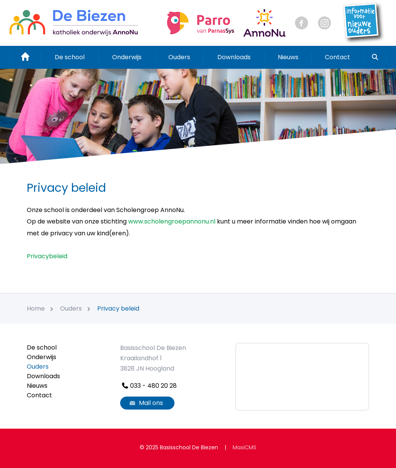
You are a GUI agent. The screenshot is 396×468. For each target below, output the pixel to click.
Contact (337, 57)
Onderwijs (127, 57)
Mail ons (145, 402)
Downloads (234, 57)
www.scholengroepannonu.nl (171, 221)
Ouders (179, 57)
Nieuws (288, 57)
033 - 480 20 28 (148, 385)
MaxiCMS (244, 447)
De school (70, 57)
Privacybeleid (47, 256)
